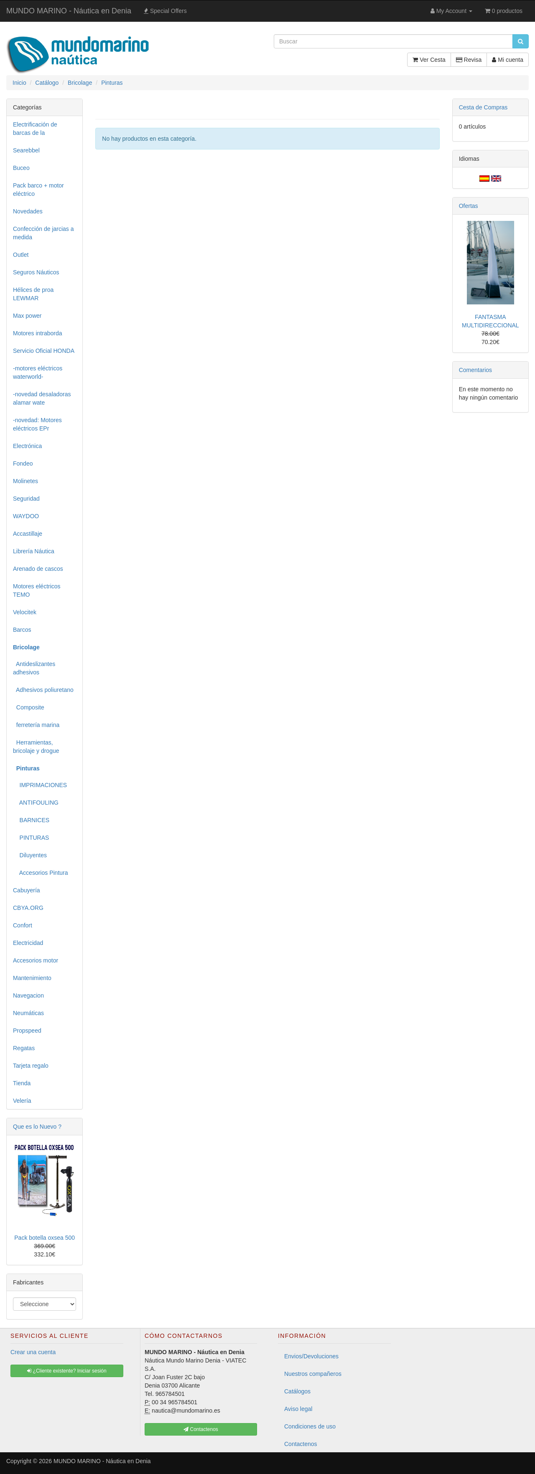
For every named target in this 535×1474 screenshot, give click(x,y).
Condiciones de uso (310, 1426)
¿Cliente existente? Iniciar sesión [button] (66, 1371)
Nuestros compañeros (312, 1373)
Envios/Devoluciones (311, 1356)
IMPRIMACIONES (40, 785)
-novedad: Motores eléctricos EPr (37, 424)
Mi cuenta (507, 59)
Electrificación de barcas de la (35, 128)
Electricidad (28, 943)
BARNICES (31, 820)
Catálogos (297, 1391)
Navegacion (28, 995)
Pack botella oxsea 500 (44, 1237)
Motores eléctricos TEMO (37, 590)
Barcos (22, 629)
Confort (22, 925)
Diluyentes (30, 855)
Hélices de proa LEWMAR (33, 293)
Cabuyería (26, 890)
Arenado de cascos (38, 568)
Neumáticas (28, 1013)
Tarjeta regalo (30, 1065)
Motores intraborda (37, 333)
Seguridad (26, 498)
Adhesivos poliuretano (43, 689)
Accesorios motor (35, 960)
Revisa (469, 59)
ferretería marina (36, 725)
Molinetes (25, 481)
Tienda (22, 1083)
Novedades (28, 211)
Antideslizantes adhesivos (34, 668)
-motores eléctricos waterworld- (37, 372)
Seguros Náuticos (36, 272)
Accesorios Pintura (40, 872)
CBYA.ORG (28, 907)
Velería (22, 1100)
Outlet (20, 254)
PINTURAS (31, 837)
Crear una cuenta (33, 1352)
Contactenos (300, 1444)
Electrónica (27, 446)
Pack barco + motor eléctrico (38, 189)
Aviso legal (298, 1409)
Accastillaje (27, 533)
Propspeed (27, 1030)
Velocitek (24, 612)
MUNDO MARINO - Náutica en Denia (68, 11)
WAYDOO (26, 516)
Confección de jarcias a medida (43, 233)
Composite (28, 707)
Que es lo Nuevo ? (37, 1126)
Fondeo (23, 463)
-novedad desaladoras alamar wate (42, 398)
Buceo (21, 168)
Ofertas (468, 206)
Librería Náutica (33, 551)
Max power (27, 315)
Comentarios (475, 370)
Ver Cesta (429, 59)
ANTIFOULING (36, 802)
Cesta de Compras (483, 107)
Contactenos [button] (200, 1429)
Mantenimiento (32, 978)
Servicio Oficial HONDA (43, 350)
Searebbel (26, 150)
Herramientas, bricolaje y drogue (36, 746)
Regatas (24, 1048)
